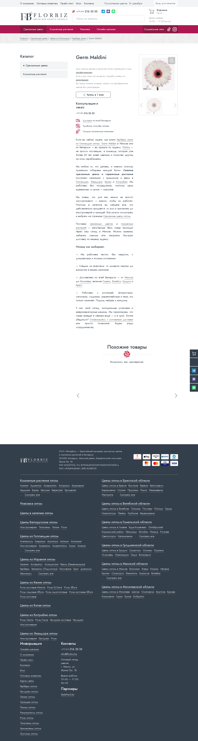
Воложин (134, 569)
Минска (129, 277)
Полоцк (158, 509)
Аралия (24, 564)
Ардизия (25, 490)
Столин (121, 490)
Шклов (135, 592)
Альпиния (76, 541)
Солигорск (118, 573)
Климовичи (108, 596)
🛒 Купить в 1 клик (93, 95)
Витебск (116, 281)
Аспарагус (37, 564)
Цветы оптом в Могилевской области (128, 587)
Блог (78, 3)
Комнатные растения (61, 29)
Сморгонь (135, 550)
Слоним (147, 550)
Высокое (133, 485)
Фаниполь (131, 573)
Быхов (128, 596)
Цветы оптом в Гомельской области (127, 522)
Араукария (78, 485)
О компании (27, 3)
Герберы (24, 569)
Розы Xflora (70, 587)
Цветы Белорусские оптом (38, 522)
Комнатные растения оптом (39, 481)
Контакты (89, 3)
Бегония (45, 490)
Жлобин (143, 532)
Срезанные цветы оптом (116, 216)
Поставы (147, 509)
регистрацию (82, 79)
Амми (72, 546)
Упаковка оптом (31, 504)
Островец (107, 555)
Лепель (122, 513)
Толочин (136, 509)
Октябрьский (155, 527)
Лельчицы (131, 532)
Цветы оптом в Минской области (125, 564)
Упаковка (85, 29)
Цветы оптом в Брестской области (126, 481)
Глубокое (133, 513)
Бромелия (70, 490)
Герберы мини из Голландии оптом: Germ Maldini (104, 141)
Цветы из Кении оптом (35, 583)
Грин (75, 569)
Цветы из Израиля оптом (37, 559)
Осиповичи (147, 592)
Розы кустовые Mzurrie (32, 587)
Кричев (171, 592)
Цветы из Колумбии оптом (38, 615)
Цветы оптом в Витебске (115, 509)
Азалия (24, 485)
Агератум (40, 541)
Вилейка (155, 573)
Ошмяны (159, 550)
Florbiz (126, 147)
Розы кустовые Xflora (81, 592)
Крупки (105, 573)
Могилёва (85, 281)
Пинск (143, 490)
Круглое (160, 592)
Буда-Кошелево (137, 527)
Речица (154, 532)
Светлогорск (109, 536)
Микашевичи (156, 490)
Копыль (154, 569)
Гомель (106, 281)
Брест (79, 285)
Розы (64, 527)
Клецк (145, 569)
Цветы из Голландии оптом (39, 536)
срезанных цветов (101, 224)
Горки (119, 596)
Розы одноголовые (56, 592)
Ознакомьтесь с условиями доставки (111, 319)
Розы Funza (41, 620)
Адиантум (36, 485)
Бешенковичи (147, 513)
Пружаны (133, 490)
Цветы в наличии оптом (36, 513)
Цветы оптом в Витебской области (126, 504)
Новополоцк (109, 513)
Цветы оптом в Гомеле (114, 527)
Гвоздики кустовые (60, 620)
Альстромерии (28, 527)
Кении (108, 182)
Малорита (107, 495)
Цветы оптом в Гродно (114, 550)
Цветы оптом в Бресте (114, 485)
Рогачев (164, 532)
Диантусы (86, 569)
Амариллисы (59, 546)
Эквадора (96, 182)
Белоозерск (156, 485)
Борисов (144, 573)
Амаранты (44, 546)
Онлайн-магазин (106, 29)
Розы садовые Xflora (32, 592)
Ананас (81, 546)
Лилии (55, 527)
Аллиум (64, 541)
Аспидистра (51, 564)
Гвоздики (78, 620)
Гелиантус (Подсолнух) (44, 569)
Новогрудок (122, 555)
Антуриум (64, 485)
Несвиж (165, 569)
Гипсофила (65, 569)
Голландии (82, 182)
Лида (134, 555)
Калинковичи (125, 536)
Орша (168, 509)
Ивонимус (26, 573)
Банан (35, 490)
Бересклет (57, 490)
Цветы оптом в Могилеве (116, 592)
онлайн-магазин (84, 72)
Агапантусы (26, 541)
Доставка (87, 120)
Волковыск (145, 555)
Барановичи (108, 490)
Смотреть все (32, 495)
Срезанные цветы (33, 29)
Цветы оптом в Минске (114, 569)
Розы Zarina (26, 620)
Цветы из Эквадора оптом (38, 634)
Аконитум (52, 541)
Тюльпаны (44, 527)
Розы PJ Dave (54, 587)
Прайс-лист (67, 3)
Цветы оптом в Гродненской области (128, 545)
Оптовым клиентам (47, 3)
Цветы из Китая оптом (35, 606)
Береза (144, 485)
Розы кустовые (28, 596)
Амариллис (50, 485)
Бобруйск (138, 596)
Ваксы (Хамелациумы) (72, 564)
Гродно (127, 281)
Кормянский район (113, 532)
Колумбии (121, 182)
